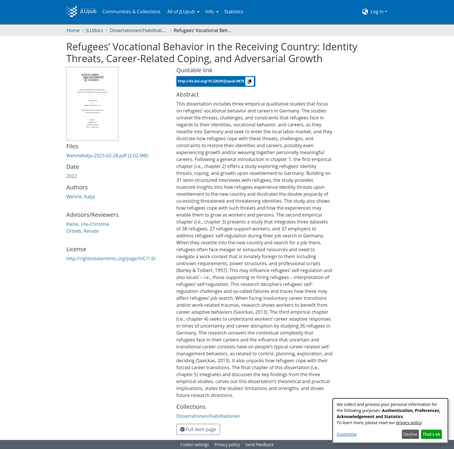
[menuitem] (182, 11)
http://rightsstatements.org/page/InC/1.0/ (111, 258)
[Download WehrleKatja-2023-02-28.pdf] (107, 155)
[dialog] (390, 420)
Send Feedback (259, 444)
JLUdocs (94, 30)
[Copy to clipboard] (249, 81)
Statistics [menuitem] (234, 11)
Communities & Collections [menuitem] (131, 11)
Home (73, 30)
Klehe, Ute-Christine (87, 224)
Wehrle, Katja (80, 196)
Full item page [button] (198, 429)
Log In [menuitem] (377, 11)
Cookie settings (194, 444)
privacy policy (409, 422)
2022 (71, 176)
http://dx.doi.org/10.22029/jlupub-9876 (211, 80)
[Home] (81, 11)
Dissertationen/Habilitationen (138, 30)
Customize (346, 434)
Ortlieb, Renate (82, 231)
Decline (410, 434)
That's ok (431, 434)
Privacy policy (227, 444)
